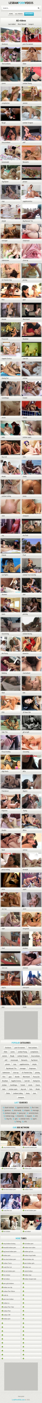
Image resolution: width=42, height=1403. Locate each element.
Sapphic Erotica (16, 1081)
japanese (7, 1110)
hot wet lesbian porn (9, 1271)
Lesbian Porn (7, 1311)
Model (38, 1089)
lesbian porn (6, 1255)
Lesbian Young (22, 1052)
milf (6, 1060)
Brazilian (5, 1081)
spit (15, 1118)
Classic (38, 1085)
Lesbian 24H (6, 1315)
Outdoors (8, 1047)
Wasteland (26, 1077)
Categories (29, 14)
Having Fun (36, 1081)
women (4, 1056)
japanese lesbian (22, 1107)
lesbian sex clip (7, 1287)
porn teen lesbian (8, 1299)
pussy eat (21, 1113)
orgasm (28, 1116)
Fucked (23, 1085)
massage (35, 1110)
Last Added (11, 24)
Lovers (13, 1052)
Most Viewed (22, 24)
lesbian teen (24, 1118)
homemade (14, 1060)
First (4, 1077)
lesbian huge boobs (30, 1255)
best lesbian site (29, 1259)
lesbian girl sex (28, 1251)
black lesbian (8, 1107)
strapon (26, 1110)
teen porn (21, 1396)
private (7, 1064)
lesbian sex (27, 1267)
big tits (8, 1118)
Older (5, 1052)
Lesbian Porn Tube (8, 1307)
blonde (17, 1077)
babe (3, 1089)
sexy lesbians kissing (9, 1244)
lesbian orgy (9, 1116)
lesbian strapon (9, 1113)
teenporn (21, 1097)
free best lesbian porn (9, 1259)
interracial (16, 1110)
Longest (31, 24)
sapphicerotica (24, 1064)
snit (35, 1116)
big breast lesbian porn (9, 1251)
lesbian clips (27, 1275)
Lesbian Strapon (23, 1056)
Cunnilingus (13, 1085)
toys (14, 1064)
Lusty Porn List (7, 1267)
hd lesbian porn (28, 1244)
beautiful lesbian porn (9, 1247)
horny (28, 1093)
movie (30, 1085)
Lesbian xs (6, 1303)
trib (24, 1121)
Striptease (32, 1068)
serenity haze (32, 1113)
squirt (34, 1118)
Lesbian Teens (7, 1263)
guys (10, 1077)
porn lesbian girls (29, 1263)
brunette (19, 1116)
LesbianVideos (21, 2)
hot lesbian (6, 1279)
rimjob (34, 1064)
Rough (12, 1056)
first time (34, 1107)
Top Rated (34, 1060)
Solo (30, 1089)
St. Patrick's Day (27, 1072)
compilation (34, 1052)
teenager (23, 1068)
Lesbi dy (5, 1295)
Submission (6, 1072)
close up (15, 1072)
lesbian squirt (13, 1089)
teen (34, 1093)
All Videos (19, 14)
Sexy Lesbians (35, 1056)
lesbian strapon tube (30, 1279)
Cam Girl (27, 1081)
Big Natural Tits (11, 1068)
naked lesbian (28, 1271)
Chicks (8, 1093)
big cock (23, 1089)
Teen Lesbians (32, 1047)
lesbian (4, 1085)
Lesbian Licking (18, 1093)
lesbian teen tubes (29, 1247)
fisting (18, 1121)
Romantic (24, 1060)
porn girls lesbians (8, 1283)
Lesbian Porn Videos (9, 1291)
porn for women (20, 1047)
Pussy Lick (36, 1077)
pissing (37, 1072)
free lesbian (6, 1275)
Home (11, 14)
